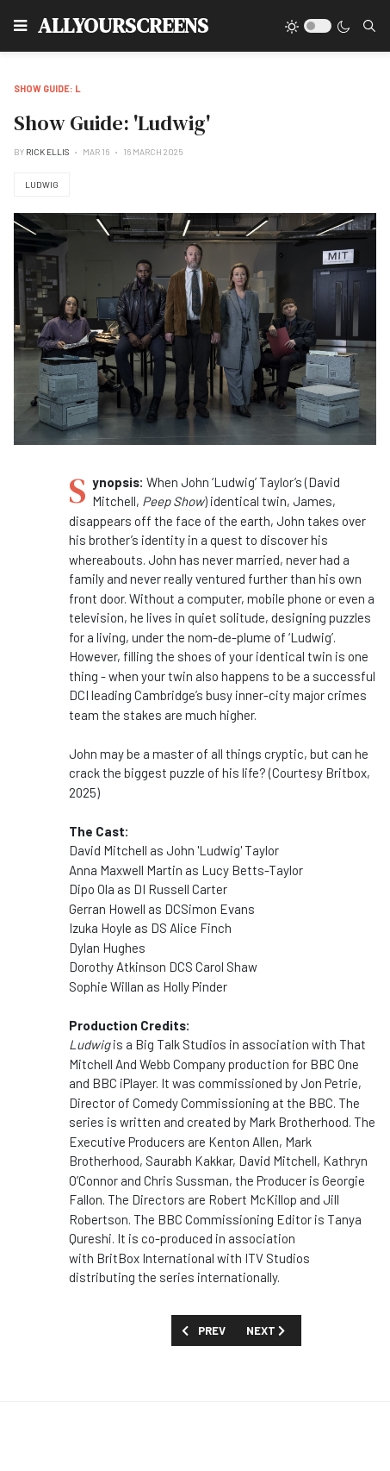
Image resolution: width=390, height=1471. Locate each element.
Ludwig (42, 184)
